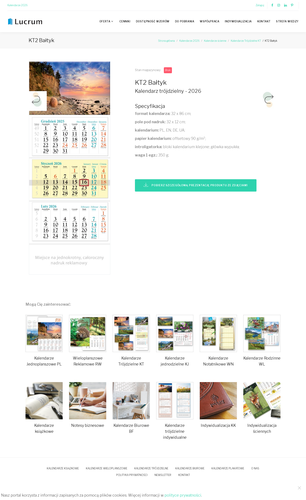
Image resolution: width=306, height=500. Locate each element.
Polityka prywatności (131, 475)
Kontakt (264, 21)
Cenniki (124, 21)
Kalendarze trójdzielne (151, 468)
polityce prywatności (182, 495)
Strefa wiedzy (287, 21)
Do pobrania (184, 21)
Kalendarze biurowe (189, 468)
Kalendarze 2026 (17, 5)
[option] (79, 169)
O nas (255, 468)
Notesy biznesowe (87, 425)
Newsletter (162, 475)
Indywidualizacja (238, 21)
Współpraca (209, 21)
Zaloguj (260, 5)
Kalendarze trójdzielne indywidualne (175, 431)
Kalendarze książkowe (63, 468)
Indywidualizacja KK (218, 425)
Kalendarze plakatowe (227, 468)
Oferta (104, 21)
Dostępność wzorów (153, 21)
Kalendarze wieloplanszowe (106, 468)
